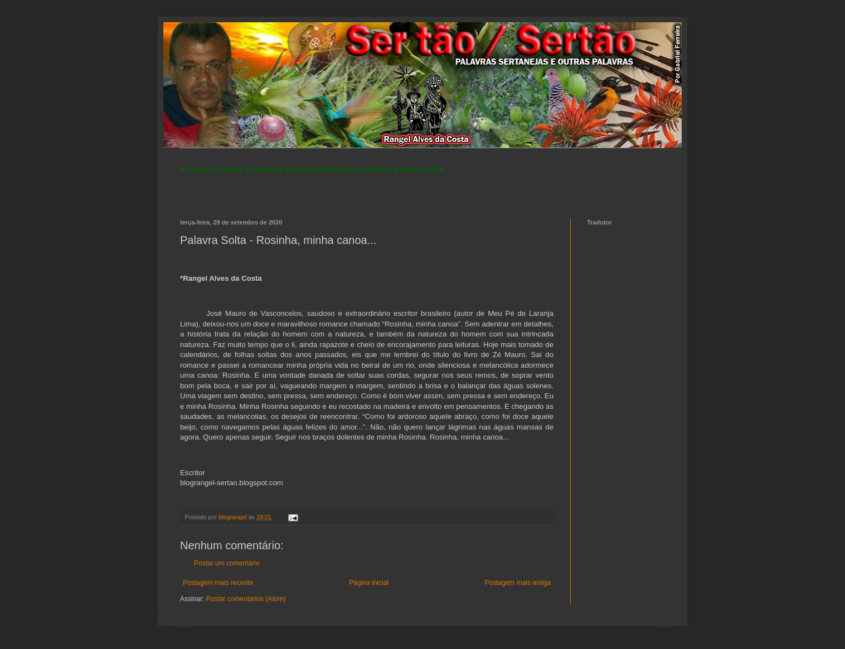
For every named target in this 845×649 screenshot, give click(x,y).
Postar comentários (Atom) (246, 599)
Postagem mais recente (218, 583)
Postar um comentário (226, 563)
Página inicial (368, 583)
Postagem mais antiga (517, 583)
